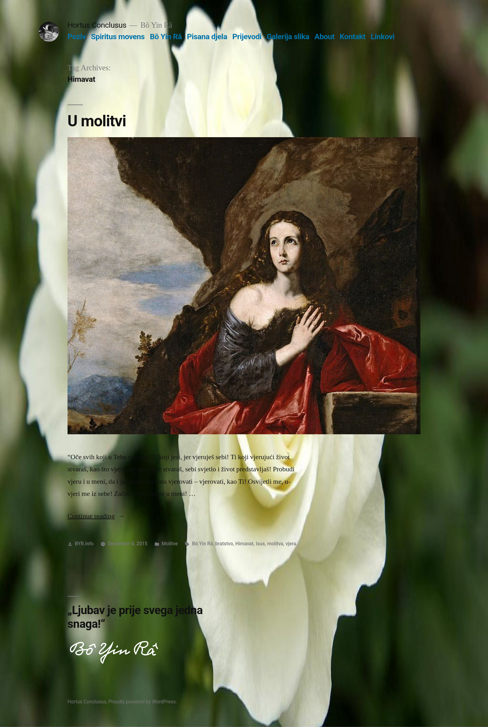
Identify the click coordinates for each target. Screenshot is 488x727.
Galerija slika (288, 36)
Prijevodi (247, 36)
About (324, 36)
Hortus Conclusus (97, 25)
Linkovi (382, 36)
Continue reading (96, 516)
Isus (260, 544)
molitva (275, 544)
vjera (291, 544)
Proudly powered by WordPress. (142, 702)
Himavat (244, 544)
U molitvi (97, 121)
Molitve (170, 544)
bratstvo (224, 544)
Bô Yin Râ (165, 36)
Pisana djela (207, 36)
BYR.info (84, 544)
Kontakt (352, 36)
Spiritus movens (118, 36)
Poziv (77, 36)
